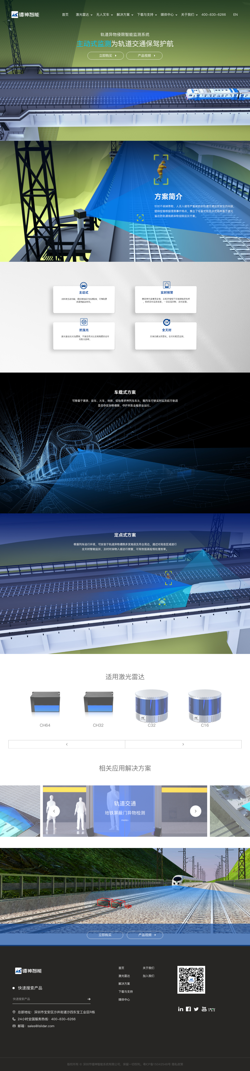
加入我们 (148, 976)
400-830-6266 (213, 14)
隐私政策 (177, 1064)
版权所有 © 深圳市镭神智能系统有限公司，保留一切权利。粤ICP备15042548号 (119, 1064)
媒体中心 (167, 14)
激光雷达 (82, 14)
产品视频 (146, 55)
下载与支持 (145, 14)
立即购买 (107, 55)
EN (235, 14)
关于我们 (187, 14)
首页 (65, 14)
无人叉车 (102, 14)
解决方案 (123, 14)
